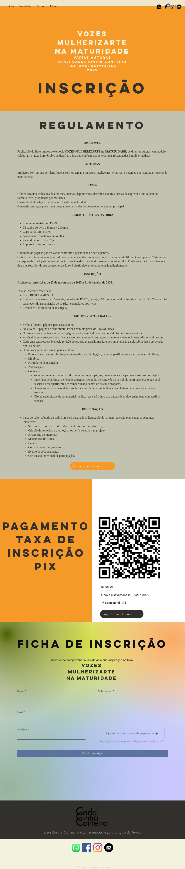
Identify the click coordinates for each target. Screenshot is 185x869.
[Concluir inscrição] (92, 753)
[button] (25, 5)
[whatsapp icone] (75, 847)
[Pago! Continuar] (121, 614)
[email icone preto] (108, 847)
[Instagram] (97, 847)
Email (20, 712)
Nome (20, 691)
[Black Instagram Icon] (172, 7)
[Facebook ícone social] (86, 847)
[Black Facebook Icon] (165, 7)
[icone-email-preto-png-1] (179, 7)
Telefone (22, 729)
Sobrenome (105, 691)
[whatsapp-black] (159, 7)
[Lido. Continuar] (92, 466)
